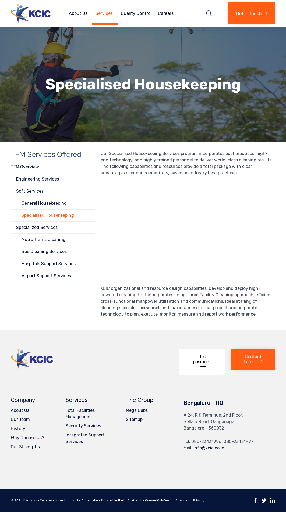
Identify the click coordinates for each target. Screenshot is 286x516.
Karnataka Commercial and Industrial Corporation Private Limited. (74, 500)
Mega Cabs (137, 410)
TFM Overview (25, 166)
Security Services (83, 425)
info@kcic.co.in (208, 447)
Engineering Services (37, 179)
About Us (79, 13)
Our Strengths (25, 446)
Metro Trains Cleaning (44, 239)
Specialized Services (37, 227)
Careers (166, 13)
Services (105, 13)
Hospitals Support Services (49, 263)
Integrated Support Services (85, 438)
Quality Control (136, 13)
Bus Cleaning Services (44, 251)
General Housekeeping (44, 203)
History (18, 428)
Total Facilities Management (80, 413)
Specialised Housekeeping (48, 215)
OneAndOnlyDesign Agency (166, 500)
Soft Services (30, 191)
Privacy (198, 500)
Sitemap (134, 419)
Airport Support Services (46, 275)
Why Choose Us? (27, 437)
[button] (251, 13)
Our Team (20, 419)
